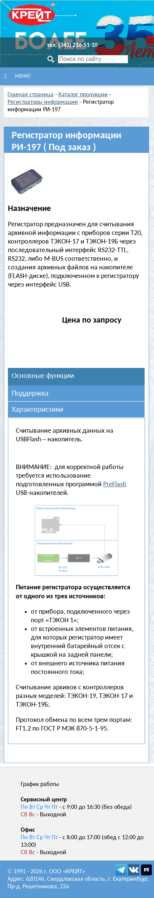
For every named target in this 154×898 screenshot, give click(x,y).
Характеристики (37, 410)
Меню (17, 76)
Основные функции (43, 376)
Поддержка (30, 393)
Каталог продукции (83, 95)
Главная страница (30, 95)
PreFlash (114, 484)
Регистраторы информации (43, 102)
